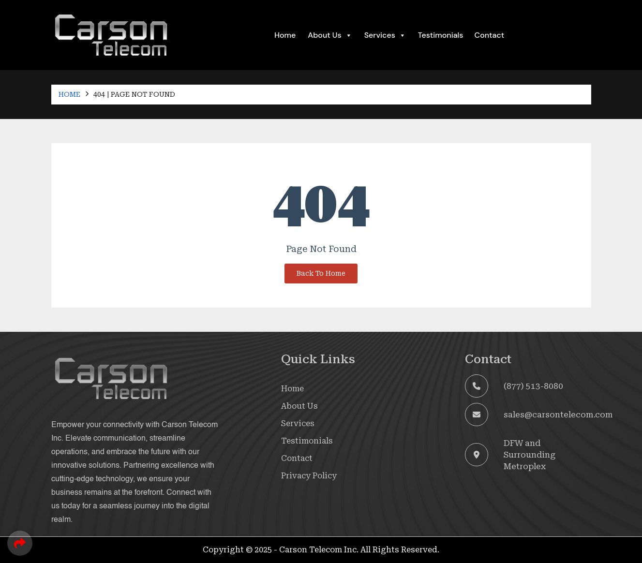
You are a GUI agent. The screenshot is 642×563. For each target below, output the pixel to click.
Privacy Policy (309, 475)
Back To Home (321, 273)
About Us (330, 35)
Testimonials (440, 35)
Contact (490, 35)
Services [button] (385, 35)
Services (297, 423)
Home (285, 35)
